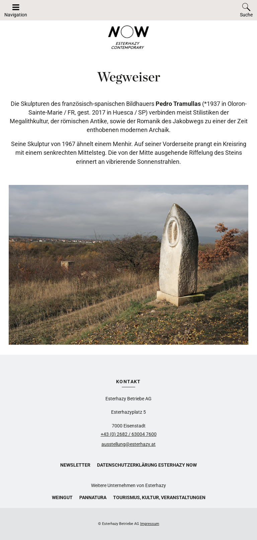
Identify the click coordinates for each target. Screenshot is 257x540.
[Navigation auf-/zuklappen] (15, 10)
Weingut (62, 497)
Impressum (149, 524)
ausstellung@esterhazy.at (128, 444)
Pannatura (92, 497)
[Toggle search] (246, 10)
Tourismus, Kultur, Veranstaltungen (159, 497)
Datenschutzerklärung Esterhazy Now (147, 465)
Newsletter (75, 465)
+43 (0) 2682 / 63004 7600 (129, 434)
